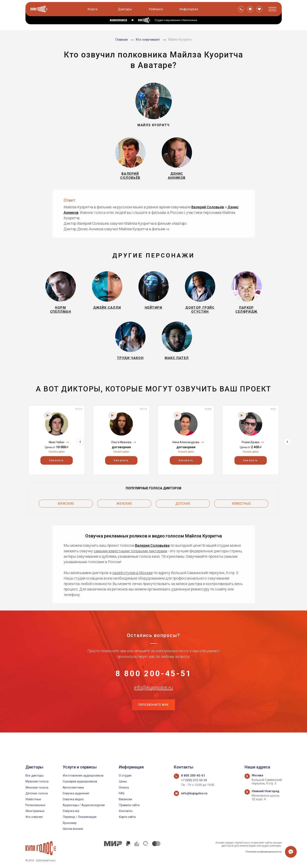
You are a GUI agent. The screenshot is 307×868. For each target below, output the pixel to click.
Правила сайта (129, 805)
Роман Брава (250, 455)
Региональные (35, 805)
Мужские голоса (37, 781)
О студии (125, 775)
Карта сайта (127, 817)
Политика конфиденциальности (262, 851)
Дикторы (126, 9)
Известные (241, 515)
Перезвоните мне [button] (153, 726)
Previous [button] (20, 453)
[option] (56, 453)
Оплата (124, 787)
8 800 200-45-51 (153, 686)
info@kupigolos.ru (154, 706)
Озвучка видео (73, 799)
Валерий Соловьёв (207, 211)
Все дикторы (34, 775)
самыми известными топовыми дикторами (130, 561)
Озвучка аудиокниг (76, 793)
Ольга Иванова (121, 455)
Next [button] (287, 453)
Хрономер (70, 823)
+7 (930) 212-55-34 (194, 780)
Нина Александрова (185, 455)
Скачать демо (57, 464)
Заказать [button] (56, 473)
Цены (123, 781)
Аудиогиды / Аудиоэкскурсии (84, 805)
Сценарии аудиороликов (80, 781)
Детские (182, 515)
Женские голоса (36, 787)
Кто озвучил (34, 817)
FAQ (121, 793)
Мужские (66, 515)
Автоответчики (73, 787)
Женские (124, 515)
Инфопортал (189, 9)
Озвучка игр (71, 811)
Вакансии (125, 799)
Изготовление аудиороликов (83, 775)
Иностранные (34, 811)
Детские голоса (36, 793)
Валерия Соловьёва (152, 556)
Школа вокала (73, 829)
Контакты (126, 811)
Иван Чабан (56, 455)
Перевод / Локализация (79, 817)
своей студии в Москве (132, 583)
